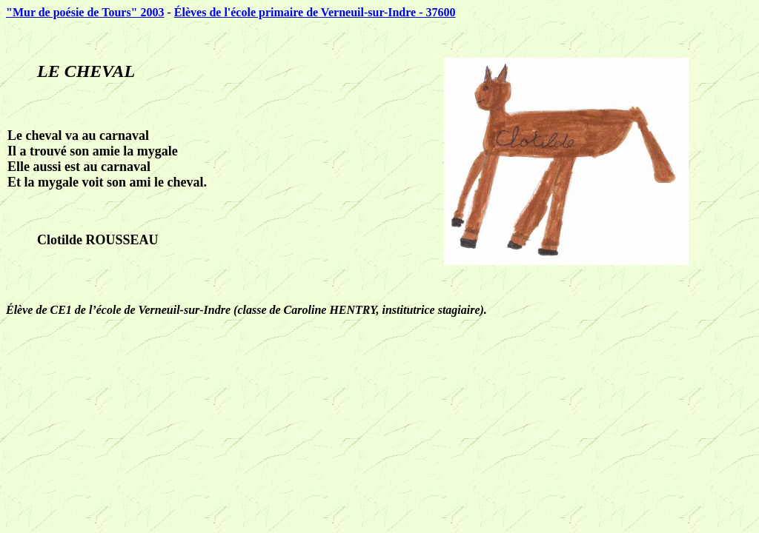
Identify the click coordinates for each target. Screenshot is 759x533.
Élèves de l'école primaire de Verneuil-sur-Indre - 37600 (315, 12)
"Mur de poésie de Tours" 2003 (85, 12)
